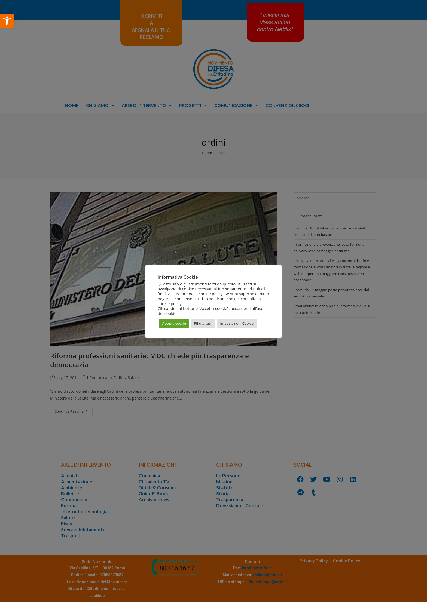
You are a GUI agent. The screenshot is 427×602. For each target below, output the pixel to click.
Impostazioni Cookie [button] (237, 323)
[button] (7, 21)
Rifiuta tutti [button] (203, 323)
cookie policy (170, 303)
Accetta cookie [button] (174, 323)
